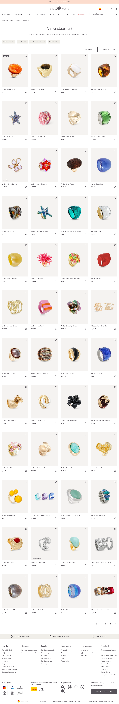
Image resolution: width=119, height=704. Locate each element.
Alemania (64, 650)
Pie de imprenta (106, 661)
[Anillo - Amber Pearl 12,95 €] (15, 358)
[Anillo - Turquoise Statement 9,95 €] (74, 500)
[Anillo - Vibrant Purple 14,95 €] (15, 169)
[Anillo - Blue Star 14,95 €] (15, 121)
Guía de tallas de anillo (9, 669)
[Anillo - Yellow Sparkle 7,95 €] (15, 263)
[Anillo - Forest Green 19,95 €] (104, 121)
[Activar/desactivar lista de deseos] (26, 56)
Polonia (63, 664)
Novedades (6, 14)
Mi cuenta (5, 661)
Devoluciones (6, 658)
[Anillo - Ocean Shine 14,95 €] (74, 453)
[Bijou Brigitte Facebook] (76, 687)
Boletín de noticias (8, 666)
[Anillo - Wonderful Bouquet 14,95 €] (74, 263)
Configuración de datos (108, 675)
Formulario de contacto (29, 650)
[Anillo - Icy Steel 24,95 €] (104, 216)
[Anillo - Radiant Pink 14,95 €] (44, 121)
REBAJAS (81, 14)
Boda (52, 14)
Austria (63, 653)
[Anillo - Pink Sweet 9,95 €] (44, 311)
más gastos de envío (58, 701)
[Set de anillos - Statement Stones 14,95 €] (104, 595)
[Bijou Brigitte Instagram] (69, 687)
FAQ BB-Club (6, 653)
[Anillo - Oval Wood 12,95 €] (74, 169)
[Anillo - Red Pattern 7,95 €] (15, 216)
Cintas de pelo (46, 658)
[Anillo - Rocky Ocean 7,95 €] (104, 500)
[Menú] (89, 49)
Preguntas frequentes (9, 664)
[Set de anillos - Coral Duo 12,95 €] (104, 311)
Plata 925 (29, 14)
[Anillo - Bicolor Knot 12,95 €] (44, 405)
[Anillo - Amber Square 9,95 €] (104, 74)
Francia (63, 655)
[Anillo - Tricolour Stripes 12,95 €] (44, 358)
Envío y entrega (7, 655)
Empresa (84, 655)
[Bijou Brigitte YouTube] (63, 691)
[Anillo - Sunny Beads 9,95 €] (15, 500)
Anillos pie (44, 664)
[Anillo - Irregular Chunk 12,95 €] (15, 311)
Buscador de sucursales (29, 653)
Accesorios (41, 14)
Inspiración (70, 14)
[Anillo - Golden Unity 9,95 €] (44, 453)
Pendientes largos (47, 661)
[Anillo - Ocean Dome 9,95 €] (74, 547)
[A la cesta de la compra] (26, 92)
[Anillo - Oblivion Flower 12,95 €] (74, 405)
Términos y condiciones (108, 650)
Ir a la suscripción (104, 691)
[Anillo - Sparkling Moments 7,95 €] (15, 595)
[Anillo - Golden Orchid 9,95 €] (104, 453)
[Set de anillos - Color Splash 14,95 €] (44, 500)
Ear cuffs (44, 655)
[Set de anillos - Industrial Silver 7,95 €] (104, 547)
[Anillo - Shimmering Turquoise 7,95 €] (74, 216)
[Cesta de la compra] (117, 8)
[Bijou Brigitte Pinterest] (82, 687)
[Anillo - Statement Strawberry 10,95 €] (104, 405)
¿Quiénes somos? (86, 653)
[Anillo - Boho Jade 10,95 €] (15, 547)
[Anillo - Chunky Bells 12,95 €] (15, 405)
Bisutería (18, 14)
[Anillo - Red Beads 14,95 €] (44, 263)
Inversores (84, 650)
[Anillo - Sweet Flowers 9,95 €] (15, 453)
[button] (107, 8)
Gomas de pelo (46, 653)
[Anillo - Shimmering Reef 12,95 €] (44, 216)
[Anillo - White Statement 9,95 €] (74, 74)
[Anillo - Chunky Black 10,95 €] (74, 358)
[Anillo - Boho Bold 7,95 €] (44, 595)
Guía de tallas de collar (9, 672)
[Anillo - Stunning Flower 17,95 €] (74, 311)
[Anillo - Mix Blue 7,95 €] (74, 595)
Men (59, 14)
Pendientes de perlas (48, 650)
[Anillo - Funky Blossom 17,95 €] (44, 169)
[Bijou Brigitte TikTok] (63, 687)
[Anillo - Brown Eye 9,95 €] (44, 74)
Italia (62, 658)
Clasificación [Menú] (109, 49)
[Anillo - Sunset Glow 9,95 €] (15, 74)
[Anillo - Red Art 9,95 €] (104, 263)
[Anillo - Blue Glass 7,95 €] (104, 169)
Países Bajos (65, 661)
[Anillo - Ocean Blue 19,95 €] (104, 358)
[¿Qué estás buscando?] (102, 14)
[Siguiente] (115, 624)
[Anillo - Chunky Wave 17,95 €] (44, 547)
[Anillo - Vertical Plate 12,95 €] (74, 121)
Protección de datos (107, 658)
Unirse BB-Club (7, 650)
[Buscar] (116, 14)
